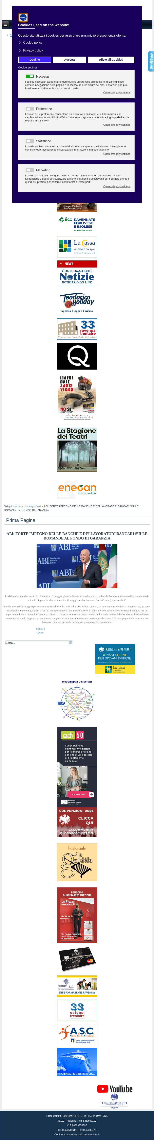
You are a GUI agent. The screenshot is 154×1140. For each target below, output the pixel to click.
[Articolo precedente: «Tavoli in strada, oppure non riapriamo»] (40, 628)
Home (17, 506)
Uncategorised (32, 506)
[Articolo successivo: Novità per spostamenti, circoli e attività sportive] (40, 632)
